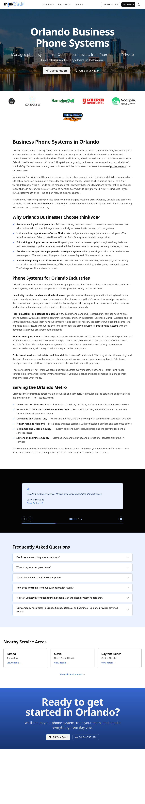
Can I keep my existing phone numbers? (72, 557)
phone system (102, 359)
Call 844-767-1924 (110, 4)
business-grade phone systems (101, 325)
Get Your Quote (56, 70)
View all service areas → (72, 674)
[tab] (71, 519)
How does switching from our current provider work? (72, 587)
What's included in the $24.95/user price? (72, 577)
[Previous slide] (24, 519)
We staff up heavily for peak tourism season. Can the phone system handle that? (72, 597)
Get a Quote (128, 4)
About (79, 4)
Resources (64, 4)
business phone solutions (40, 203)
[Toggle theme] (139, 4)
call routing (84, 303)
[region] (72, 501)
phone (22, 188)
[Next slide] (30, 519)
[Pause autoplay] (120, 519)
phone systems (118, 166)
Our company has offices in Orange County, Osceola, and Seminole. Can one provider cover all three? (72, 609)
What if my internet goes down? (72, 567)
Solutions (48, 4)
